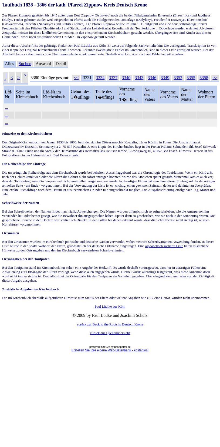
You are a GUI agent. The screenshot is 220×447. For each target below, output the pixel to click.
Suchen (25, 63)
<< (76, 77)
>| (25, 75)
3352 (178, 77)
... (6, 107)
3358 (203, 77)
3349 (165, 77)
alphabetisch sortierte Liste (164, 246)
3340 (126, 77)
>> (214, 77)
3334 (100, 77)
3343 (139, 77)
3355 (191, 77)
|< (5, 77)
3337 (113, 77)
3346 (152, 77)
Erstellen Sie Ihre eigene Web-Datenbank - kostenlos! (110, 350)
